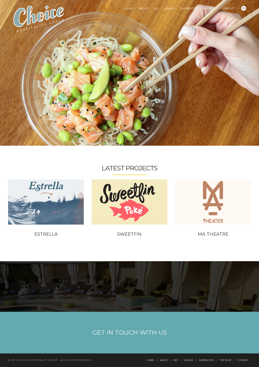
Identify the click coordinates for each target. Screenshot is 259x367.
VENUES (170, 8)
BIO (156, 8)
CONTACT (228, 8)
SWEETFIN (129, 234)
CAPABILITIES (188, 8)
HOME (129, 8)
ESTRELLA (46, 234)
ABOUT (144, 8)
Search (243, 8)
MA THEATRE (213, 234)
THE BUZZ (210, 8)
